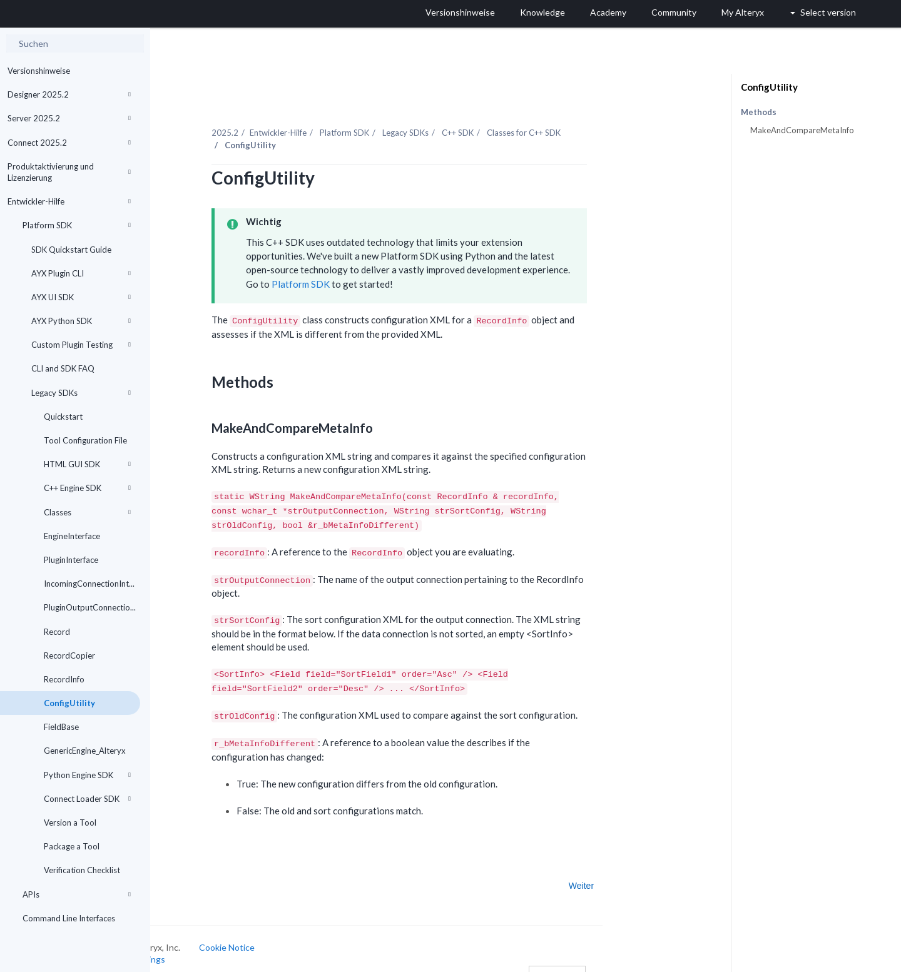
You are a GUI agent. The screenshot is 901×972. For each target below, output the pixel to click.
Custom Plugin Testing (81, 345)
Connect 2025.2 (69, 143)
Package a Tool (71, 846)
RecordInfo (64, 679)
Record (57, 632)
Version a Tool (70, 823)
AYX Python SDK (81, 321)
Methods (758, 112)
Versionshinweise (39, 71)
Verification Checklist (82, 870)
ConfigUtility (69, 703)
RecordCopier (69, 656)
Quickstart (63, 417)
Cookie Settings (197, 944)
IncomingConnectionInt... (89, 584)
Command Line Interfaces (69, 918)
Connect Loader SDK (87, 799)
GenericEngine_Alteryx (85, 751)
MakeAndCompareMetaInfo (802, 130)
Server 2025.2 (69, 118)
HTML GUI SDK (87, 464)
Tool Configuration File (85, 440)
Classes (87, 512)
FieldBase (61, 727)
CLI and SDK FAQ (62, 368)
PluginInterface (71, 560)
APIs (77, 894)
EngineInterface (72, 536)
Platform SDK (77, 225)
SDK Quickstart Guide (71, 250)
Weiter (645, 871)
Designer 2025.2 (69, 94)
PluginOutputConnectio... (90, 607)
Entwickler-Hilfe (69, 201)
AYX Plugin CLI (81, 273)
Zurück (188, 871)
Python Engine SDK (87, 775)
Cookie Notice (290, 932)
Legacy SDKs (81, 393)
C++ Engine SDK (87, 488)
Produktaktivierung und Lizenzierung (69, 172)
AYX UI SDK (81, 297)
